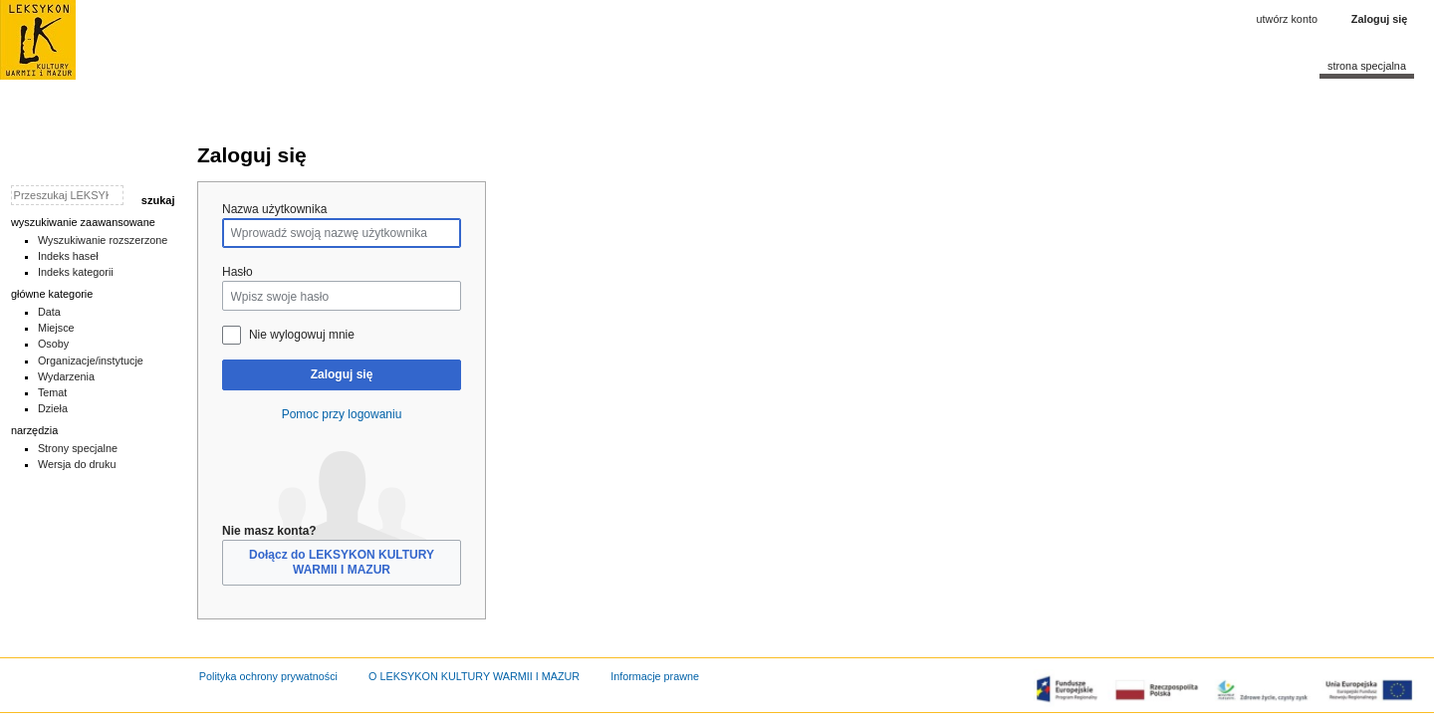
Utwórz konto (1287, 19)
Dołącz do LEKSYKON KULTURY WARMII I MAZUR (341, 562)
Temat (53, 392)
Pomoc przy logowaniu (342, 414)
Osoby (53, 344)
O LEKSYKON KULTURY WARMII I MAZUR (474, 676)
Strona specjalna (1366, 66)
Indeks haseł (68, 256)
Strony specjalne (78, 448)
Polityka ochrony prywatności (268, 676)
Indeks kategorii (76, 272)
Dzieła (53, 408)
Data (49, 312)
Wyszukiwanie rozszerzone (103, 240)
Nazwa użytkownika (274, 209)
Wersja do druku (77, 464)
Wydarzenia (66, 376)
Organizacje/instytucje (90, 360)
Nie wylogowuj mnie (302, 335)
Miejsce (56, 328)
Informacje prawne (654, 676)
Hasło (237, 272)
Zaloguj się (342, 374)
